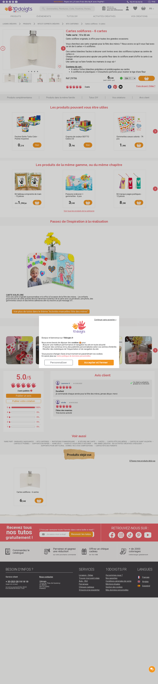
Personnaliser (58, 362)
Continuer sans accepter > (105, 320)
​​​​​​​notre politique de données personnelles (74, 356)
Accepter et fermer (96, 362)
